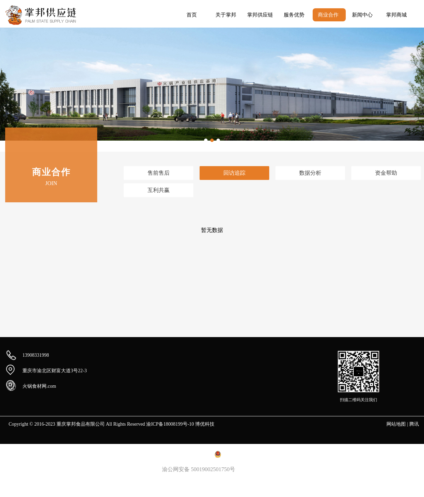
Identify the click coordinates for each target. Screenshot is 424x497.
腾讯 (414, 424)
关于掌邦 (225, 15)
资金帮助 (386, 173)
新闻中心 (362, 15)
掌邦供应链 (260, 15)
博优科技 (204, 424)
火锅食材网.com (39, 386)
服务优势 (294, 15)
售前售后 (159, 173)
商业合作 (328, 15)
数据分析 (310, 173)
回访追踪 (234, 173)
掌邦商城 (396, 15)
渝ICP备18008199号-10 (170, 424)
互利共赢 (159, 190)
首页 (191, 15)
